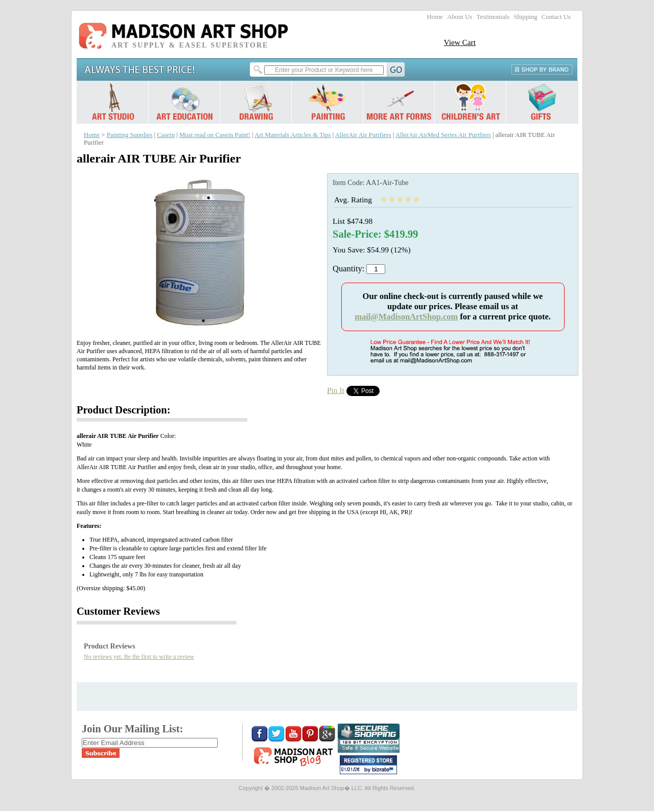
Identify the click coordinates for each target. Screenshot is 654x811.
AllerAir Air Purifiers (363, 134)
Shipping (526, 16)
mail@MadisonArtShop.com (406, 316)
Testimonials (492, 16)
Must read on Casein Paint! (214, 134)
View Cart (459, 42)
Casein (166, 134)
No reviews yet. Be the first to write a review (139, 656)
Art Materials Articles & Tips (292, 134)
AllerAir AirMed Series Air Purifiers (443, 134)
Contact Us (556, 16)
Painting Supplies (130, 134)
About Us (459, 16)
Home (435, 16)
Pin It (335, 390)
